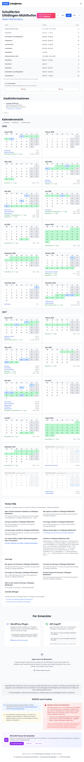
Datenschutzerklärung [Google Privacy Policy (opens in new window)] (30, 707)
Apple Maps (17, 108)
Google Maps (10, 108)
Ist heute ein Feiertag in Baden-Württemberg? (20, 599)
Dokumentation (16, 743)
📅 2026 (23, 89)
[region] (42, 51)
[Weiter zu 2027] (79, 15)
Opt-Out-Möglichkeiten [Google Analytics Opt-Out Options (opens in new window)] (17, 708)
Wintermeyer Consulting (43, 754)
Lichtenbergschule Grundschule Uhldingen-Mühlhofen (58, 533)
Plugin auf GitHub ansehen (19, 640)
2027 (74, 15)
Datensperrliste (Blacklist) (48, 757)
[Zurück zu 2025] (57, 15)
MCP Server (38, 743)
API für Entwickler (64, 757)
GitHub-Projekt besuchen (42, 670)
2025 (63, 15)
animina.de (46, 16)
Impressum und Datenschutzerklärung (26, 757)
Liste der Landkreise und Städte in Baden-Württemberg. (21, 543)
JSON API (28, 743)
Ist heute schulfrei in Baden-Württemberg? (19, 602)
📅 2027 (60, 89)
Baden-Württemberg (12, 19)
